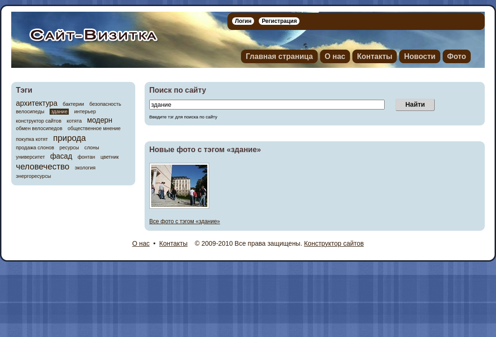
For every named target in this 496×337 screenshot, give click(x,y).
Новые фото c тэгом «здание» (205, 150)
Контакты (374, 56)
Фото (456, 56)
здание (59, 111)
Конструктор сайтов (334, 243)
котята (73, 121)
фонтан (86, 157)
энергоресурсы (33, 176)
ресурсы (69, 147)
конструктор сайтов (38, 121)
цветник (110, 157)
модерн (99, 120)
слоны (91, 147)
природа (69, 138)
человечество (42, 166)
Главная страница (279, 56)
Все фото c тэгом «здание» (184, 221)
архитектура (37, 103)
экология (85, 167)
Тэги (24, 90)
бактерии (73, 104)
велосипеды (30, 111)
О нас (335, 56)
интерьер (85, 111)
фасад (61, 156)
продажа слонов (35, 147)
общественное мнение (93, 128)
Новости (419, 56)
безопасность (105, 104)
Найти (415, 104)
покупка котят (32, 139)
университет (30, 157)
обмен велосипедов (39, 128)
